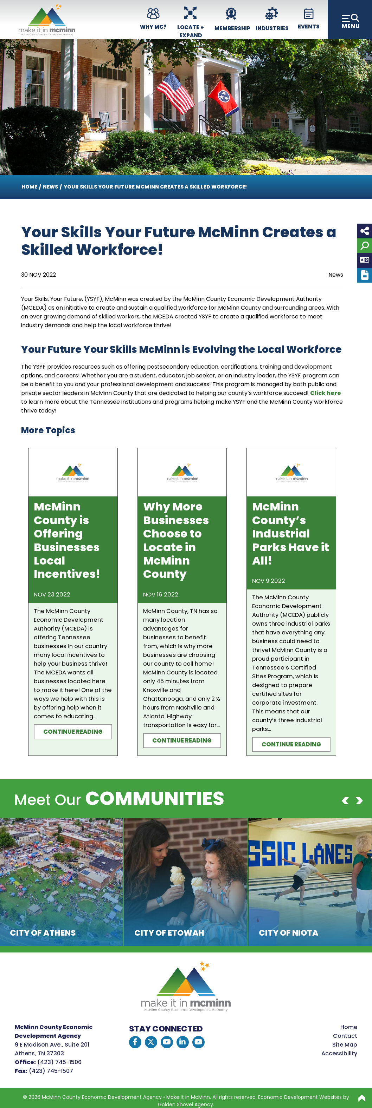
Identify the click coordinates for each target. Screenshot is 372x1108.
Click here (325, 393)
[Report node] (364, 275)
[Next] (359, 801)
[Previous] (345, 801)
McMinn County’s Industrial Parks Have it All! (290, 533)
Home (348, 1027)
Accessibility (339, 1053)
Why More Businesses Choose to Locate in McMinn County (176, 540)
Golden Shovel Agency (185, 1104)
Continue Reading (73, 732)
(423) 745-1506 (59, 1062)
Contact (345, 1036)
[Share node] (364, 231)
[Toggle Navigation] (350, 19)
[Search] (364, 245)
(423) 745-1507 (51, 1071)
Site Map (344, 1045)
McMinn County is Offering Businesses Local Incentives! (67, 540)
